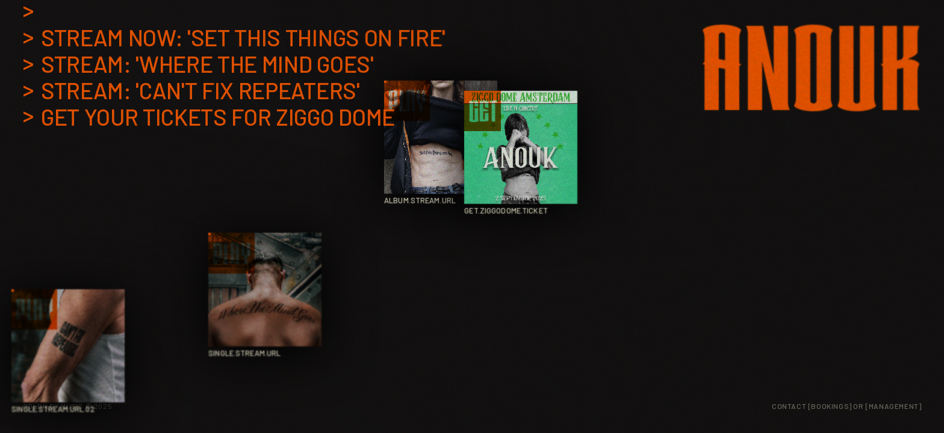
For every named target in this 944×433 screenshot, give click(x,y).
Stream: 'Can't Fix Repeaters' (200, 90)
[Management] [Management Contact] (893, 406)
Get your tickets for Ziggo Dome (218, 117)
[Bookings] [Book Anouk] (830, 406)
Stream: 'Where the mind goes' (207, 64)
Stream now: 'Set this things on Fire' (243, 37)
